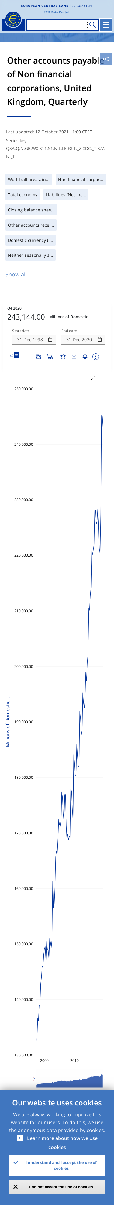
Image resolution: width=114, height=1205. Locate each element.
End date (69, 330)
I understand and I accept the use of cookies (61, 1165)
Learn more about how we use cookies (62, 1143)
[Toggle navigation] (106, 25)
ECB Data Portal (56, 12)
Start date (21, 330)
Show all (16, 274)
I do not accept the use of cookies (61, 1187)
